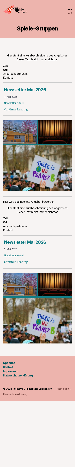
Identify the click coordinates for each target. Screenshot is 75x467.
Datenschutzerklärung (18, 375)
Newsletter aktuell (14, 103)
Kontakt (8, 367)
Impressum (10, 371)
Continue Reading (16, 109)
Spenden (9, 362)
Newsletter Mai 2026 (25, 89)
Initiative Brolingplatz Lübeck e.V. (32, 388)
